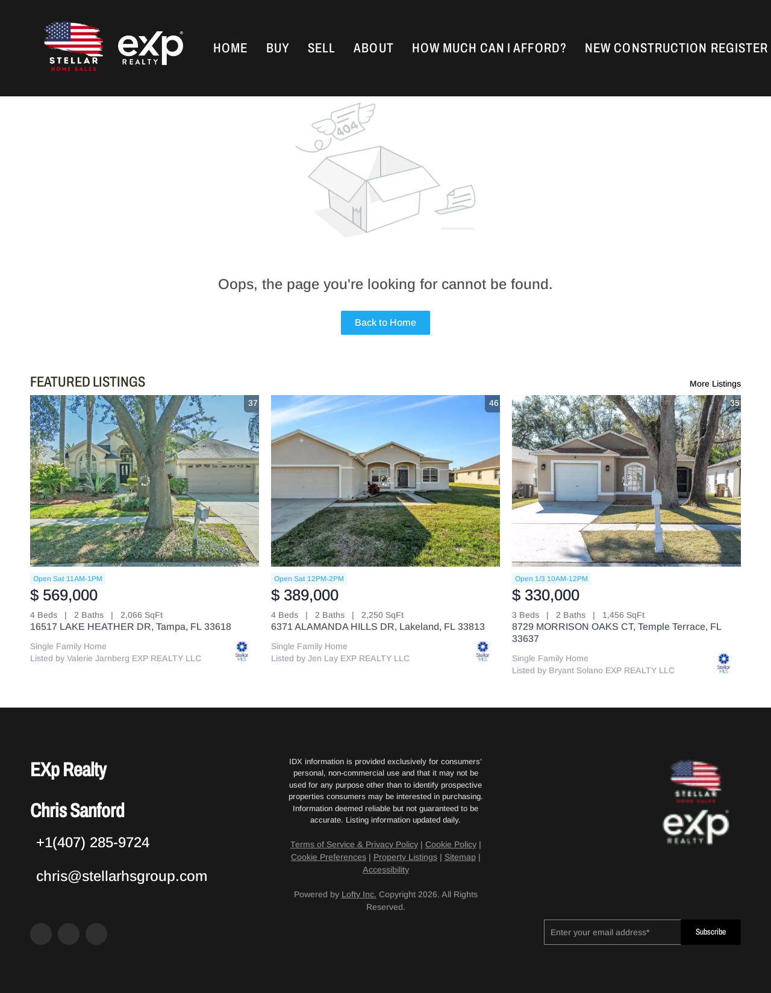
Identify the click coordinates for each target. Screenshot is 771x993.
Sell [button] (322, 48)
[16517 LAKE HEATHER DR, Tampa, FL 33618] (144, 481)
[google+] (96, 934)
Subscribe (711, 931)
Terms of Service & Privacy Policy (354, 844)
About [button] (374, 48)
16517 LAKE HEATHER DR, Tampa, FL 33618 (130, 626)
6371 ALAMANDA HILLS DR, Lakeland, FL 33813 (378, 626)
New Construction (646, 48)
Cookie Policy (450, 844)
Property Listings (405, 857)
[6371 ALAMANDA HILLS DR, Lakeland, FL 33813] (385, 481)
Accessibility (386, 869)
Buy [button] (278, 48)
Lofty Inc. (359, 894)
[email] (612, 932)
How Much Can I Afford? (489, 48)
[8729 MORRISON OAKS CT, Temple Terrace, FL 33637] (626, 481)
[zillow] (69, 934)
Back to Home (385, 322)
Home (230, 48)
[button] (72, 48)
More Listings (715, 383)
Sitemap (460, 857)
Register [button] (739, 48)
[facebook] (41, 934)
